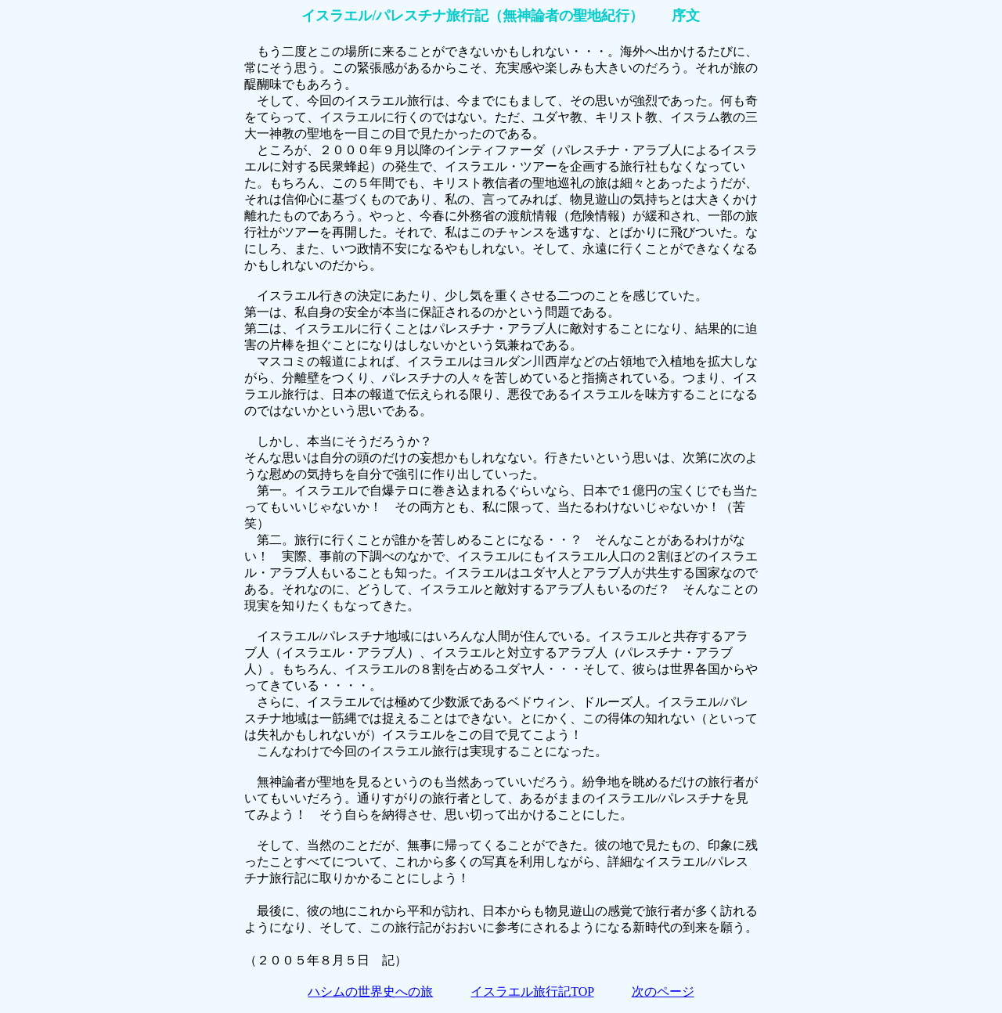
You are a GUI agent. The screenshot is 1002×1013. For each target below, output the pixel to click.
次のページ (663, 991)
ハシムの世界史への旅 (370, 991)
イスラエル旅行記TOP (531, 991)
